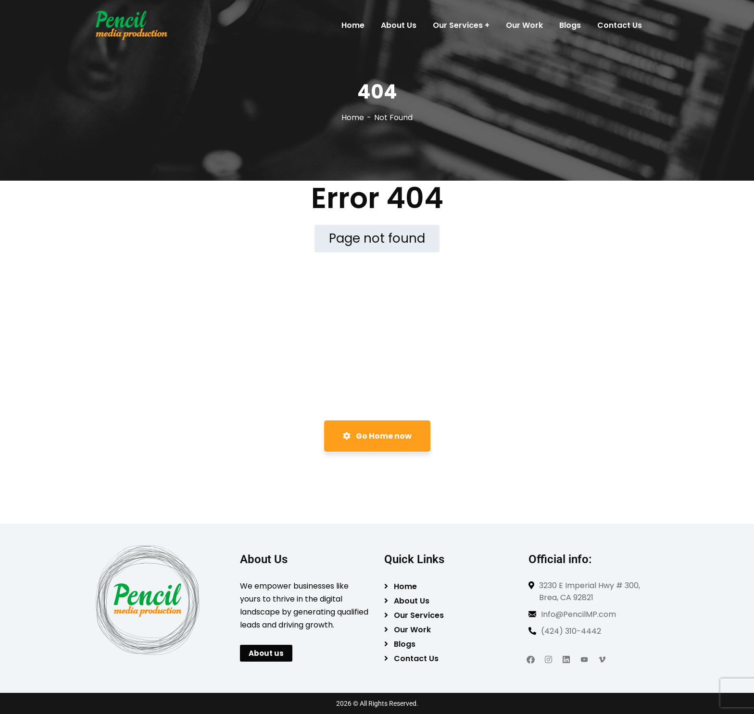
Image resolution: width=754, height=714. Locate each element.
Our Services (419, 615)
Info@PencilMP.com (578, 614)
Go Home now (377, 436)
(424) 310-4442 (571, 631)
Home (352, 117)
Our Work (412, 629)
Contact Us (416, 658)
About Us (411, 600)
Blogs (404, 644)
